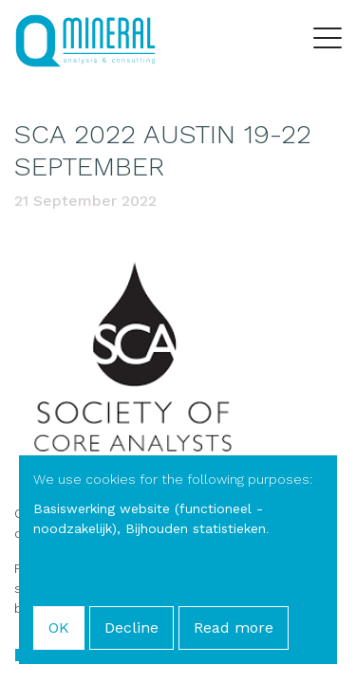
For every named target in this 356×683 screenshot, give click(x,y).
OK (58, 627)
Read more (233, 627)
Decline (131, 627)
